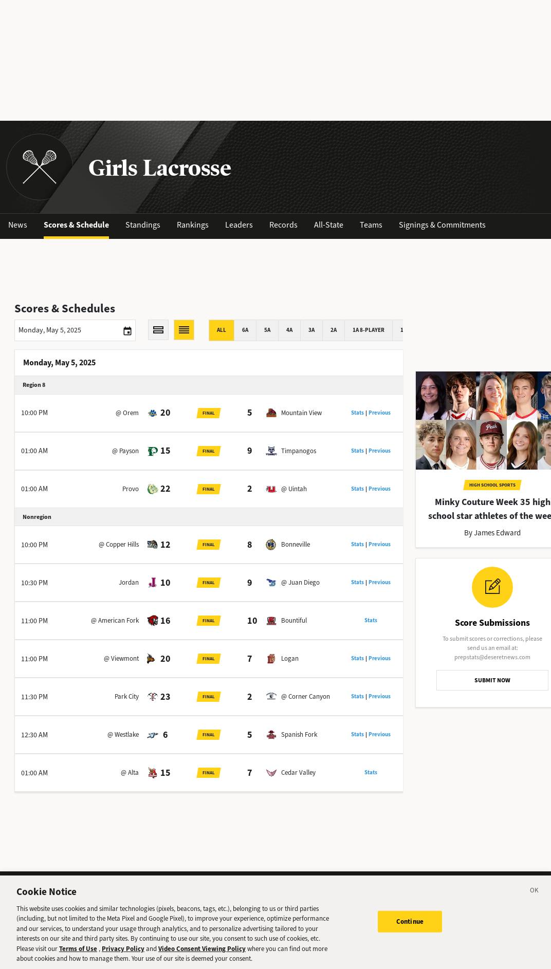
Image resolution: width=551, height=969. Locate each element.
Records (283, 224)
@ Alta (130, 772)
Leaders (239, 224)
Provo (130, 488)
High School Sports (492, 485)
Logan (290, 658)
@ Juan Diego (300, 582)
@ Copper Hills (119, 544)
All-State (328, 224)
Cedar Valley (298, 772)
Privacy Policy (123, 956)
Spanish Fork (299, 734)
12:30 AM (34, 735)
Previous (380, 413)
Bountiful (294, 620)
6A (245, 330)
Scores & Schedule (76, 224)
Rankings (193, 224)
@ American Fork (115, 620)
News (17, 224)
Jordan (129, 582)
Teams (371, 224)
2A (333, 330)
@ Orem (127, 412)
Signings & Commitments (442, 224)
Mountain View (301, 412)
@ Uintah (294, 488)
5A (267, 330)
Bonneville (295, 544)
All (221, 330)
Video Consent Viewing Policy (202, 956)
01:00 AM (34, 451)
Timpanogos (298, 450)
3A (311, 330)
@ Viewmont (121, 658)
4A (289, 330)
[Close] (534, 899)
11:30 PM (34, 697)
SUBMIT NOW (492, 680)
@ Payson (125, 450)
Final (209, 413)
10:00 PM (34, 413)
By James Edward (492, 533)
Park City (127, 696)
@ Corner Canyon (305, 696)
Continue (410, 928)
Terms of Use (78, 956)
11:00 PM (34, 621)
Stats (357, 413)
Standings (142, 224)
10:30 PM (34, 583)
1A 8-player (368, 330)
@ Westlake (123, 734)
